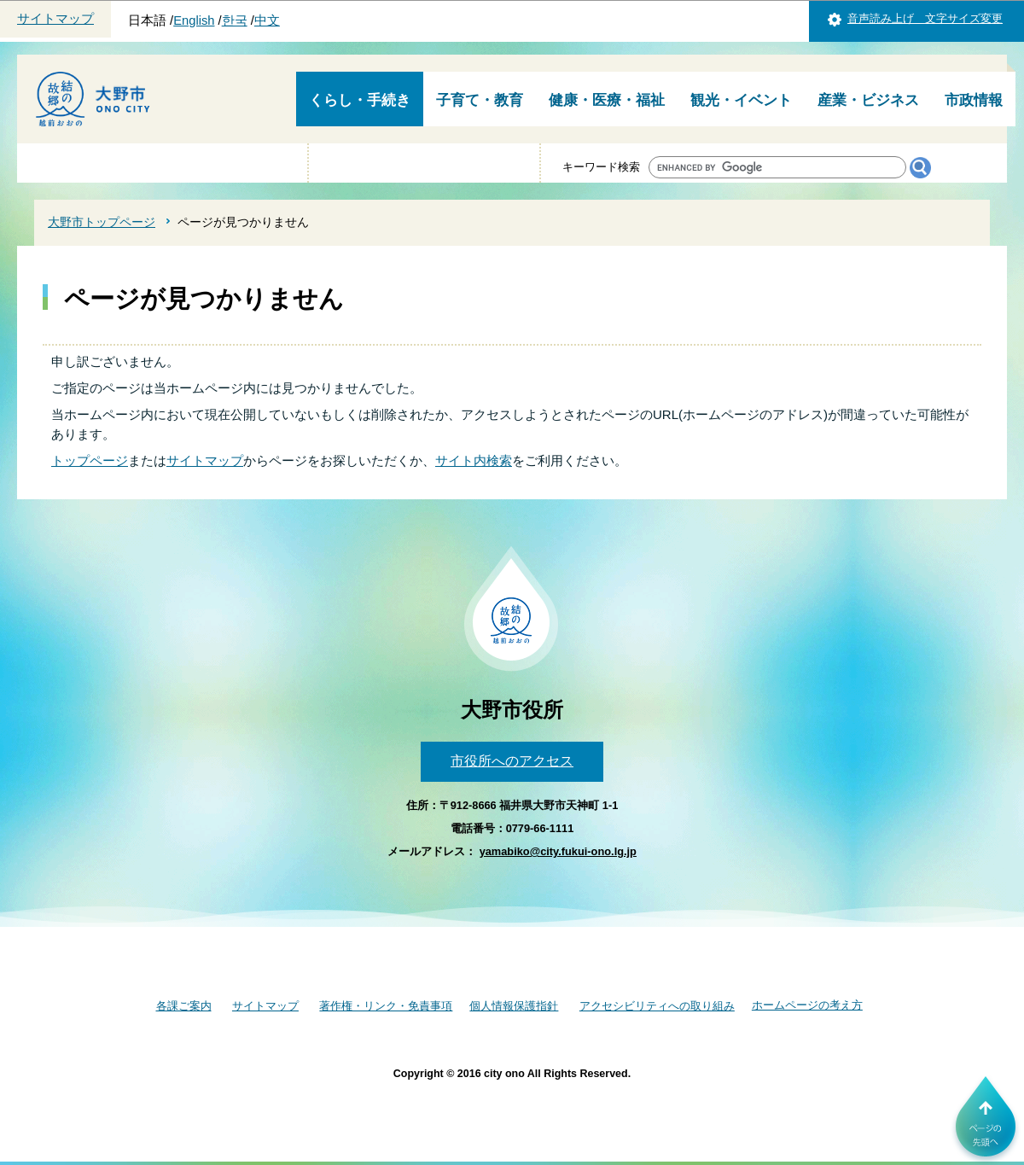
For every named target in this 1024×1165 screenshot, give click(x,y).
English (193, 20)
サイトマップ (55, 19)
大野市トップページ (101, 222)
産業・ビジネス (868, 100)
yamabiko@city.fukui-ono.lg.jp (558, 851)
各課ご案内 (184, 1005)
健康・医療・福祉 (607, 100)
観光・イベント (741, 100)
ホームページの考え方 (807, 1005)
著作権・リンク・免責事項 (385, 1005)
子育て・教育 (479, 100)
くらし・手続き (359, 100)
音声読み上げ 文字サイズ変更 (925, 18)
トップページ (89, 460)
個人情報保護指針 (513, 1005)
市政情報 (974, 100)
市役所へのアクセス (512, 761)
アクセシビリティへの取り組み (657, 1005)
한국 (234, 20)
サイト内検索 (473, 460)
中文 (267, 20)
